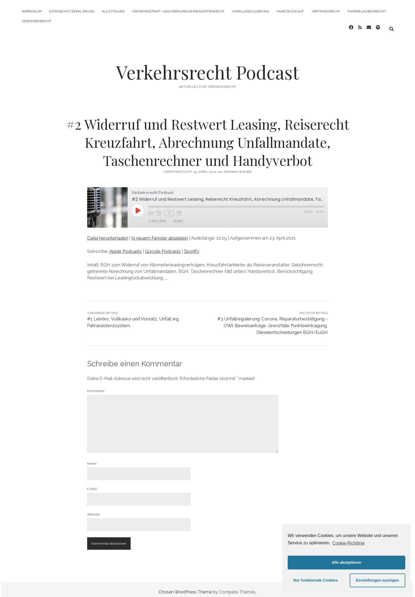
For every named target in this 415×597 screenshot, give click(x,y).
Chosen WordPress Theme (185, 587)
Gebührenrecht (37, 21)
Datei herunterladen (107, 233)
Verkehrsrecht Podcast (207, 67)
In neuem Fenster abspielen (159, 233)
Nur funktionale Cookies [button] (315, 580)
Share (178, 216)
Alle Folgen (113, 11)
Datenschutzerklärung (71, 11)
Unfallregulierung (250, 11)
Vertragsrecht (326, 11)
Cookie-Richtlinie (348, 543)
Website (93, 509)
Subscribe (157, 216)
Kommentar (95, 386)
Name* (92, 459)
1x (168, 208)
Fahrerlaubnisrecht (367, 11)
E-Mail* (92, 484)
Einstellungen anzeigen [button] (377, 580)
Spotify (191, 246)
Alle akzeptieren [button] (346, 562)
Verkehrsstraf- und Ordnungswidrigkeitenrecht (178, 11)
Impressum (32, 11)
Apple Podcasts (125, 246)
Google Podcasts (163, 246)
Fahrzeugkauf (290, 11)
